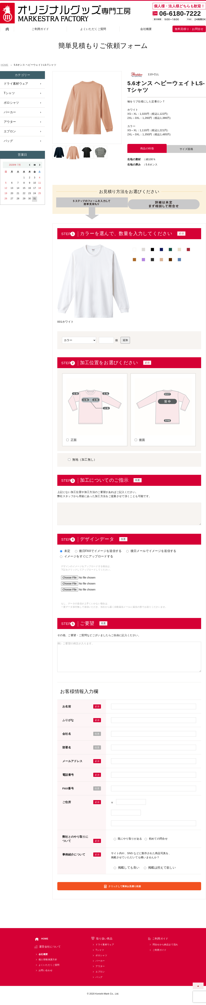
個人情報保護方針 (48, 963)
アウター (9, 121)
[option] (87, 107)
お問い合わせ (45, 974)
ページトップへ (198, 983)
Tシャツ (9, 93)
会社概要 (146, 29)
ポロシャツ (11, 102)
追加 (125, 339)
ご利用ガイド (40, 29)
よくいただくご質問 (93, 29)
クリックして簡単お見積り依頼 (126, 887)
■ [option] (134, 248)
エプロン (9, 131)
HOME (41, 942)
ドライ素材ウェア (15, 83)
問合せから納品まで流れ (165, 948)
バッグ (8, 140)
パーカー (9, 112)
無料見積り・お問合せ (189, 29)
